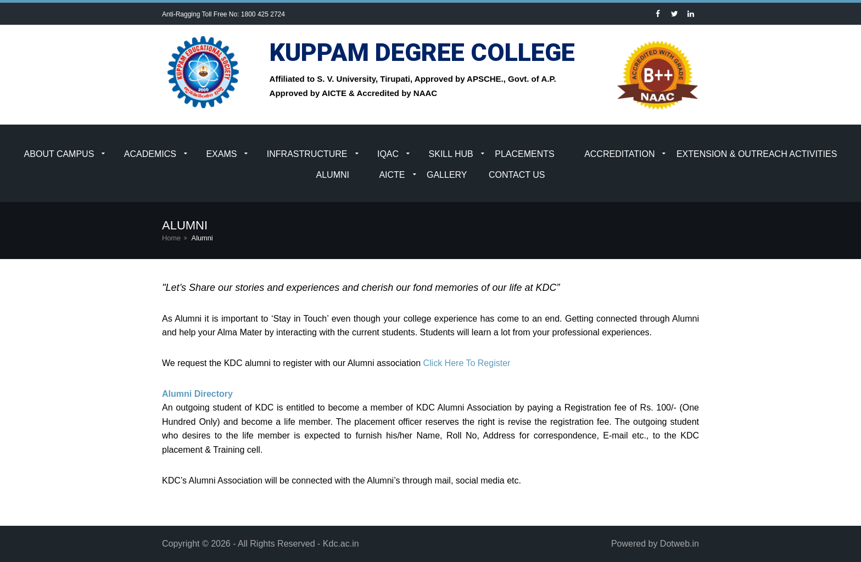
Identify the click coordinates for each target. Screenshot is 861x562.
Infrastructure (307, 154)
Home (171, 238)
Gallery (447, 174)
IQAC (388, 154)
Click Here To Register (466, 363)
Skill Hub (451, 154)
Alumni (332, 174)
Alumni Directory (197, 393)
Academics (150, 154)
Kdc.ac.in (341, 543)
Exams (221, 154)
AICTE (392, 174)
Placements (524, 154)
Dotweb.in (679, 543)
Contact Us (517, 174)
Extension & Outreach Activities (757, 154)
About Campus (59, 154)
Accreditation (619, 154)
